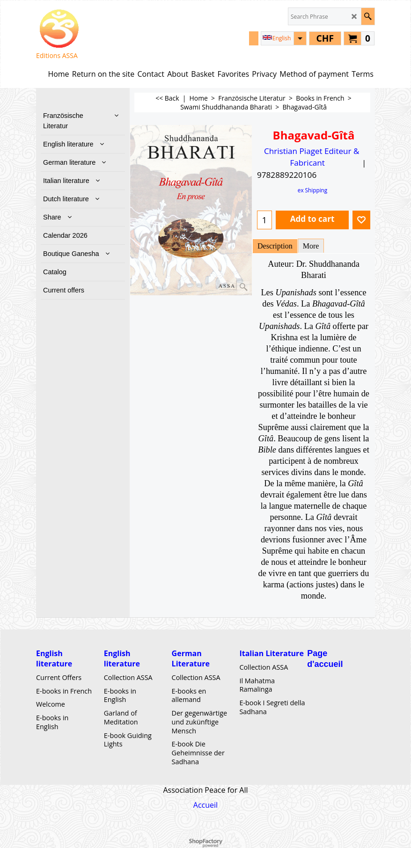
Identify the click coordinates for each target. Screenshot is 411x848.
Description (275, 246)
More (311, 246)
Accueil (205, 805)
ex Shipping (312, 190)
